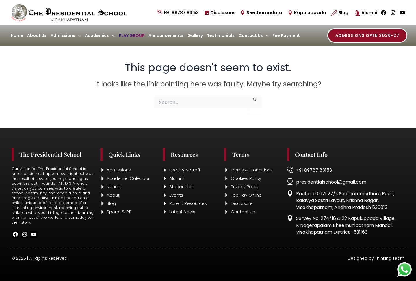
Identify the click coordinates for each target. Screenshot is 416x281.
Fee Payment (286, 35)
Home (17, 35)
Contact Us (254, 35)
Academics (100, 35)
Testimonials (221, 35)
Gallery (195, 35)
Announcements (165, 35)
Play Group (131, 35)
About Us (37, 35)
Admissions (66, 35)
